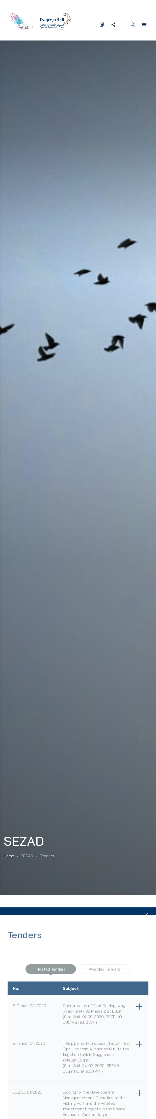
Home (9, 855)
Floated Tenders (51, 972)
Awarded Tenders (104, 972)
